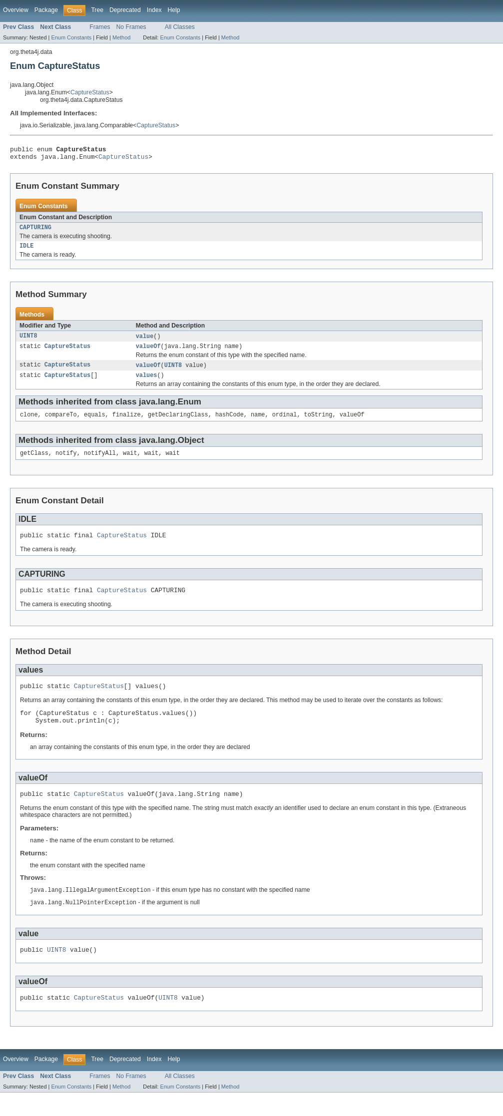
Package (46, 9)
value (145, 342)
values (146, 383)
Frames (99, 26)
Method (121, 37)
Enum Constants (71, 37)
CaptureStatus (89, 92)
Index (154, 9)
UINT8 (28, 342)
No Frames (131, 26)
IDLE (26, 251)
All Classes (180, 26)
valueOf (148, 353)
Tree (97, 9)
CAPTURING (35, 231)
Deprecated (125, 9)
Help (174, 9)
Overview (15, 9)
